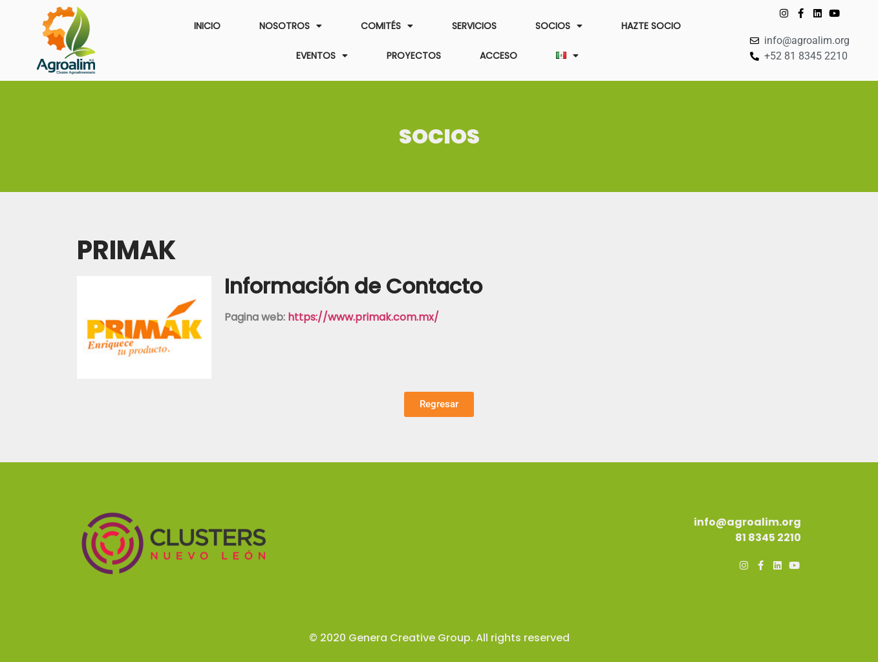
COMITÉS (387, 26)
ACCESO (498, 55)
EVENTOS (322, 56)
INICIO (207, 25)
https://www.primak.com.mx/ (363, 317)
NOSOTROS (290, 26)
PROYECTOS (414, 55)
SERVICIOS (474, 25)
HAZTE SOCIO (651, 25)
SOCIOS (559, 26)
